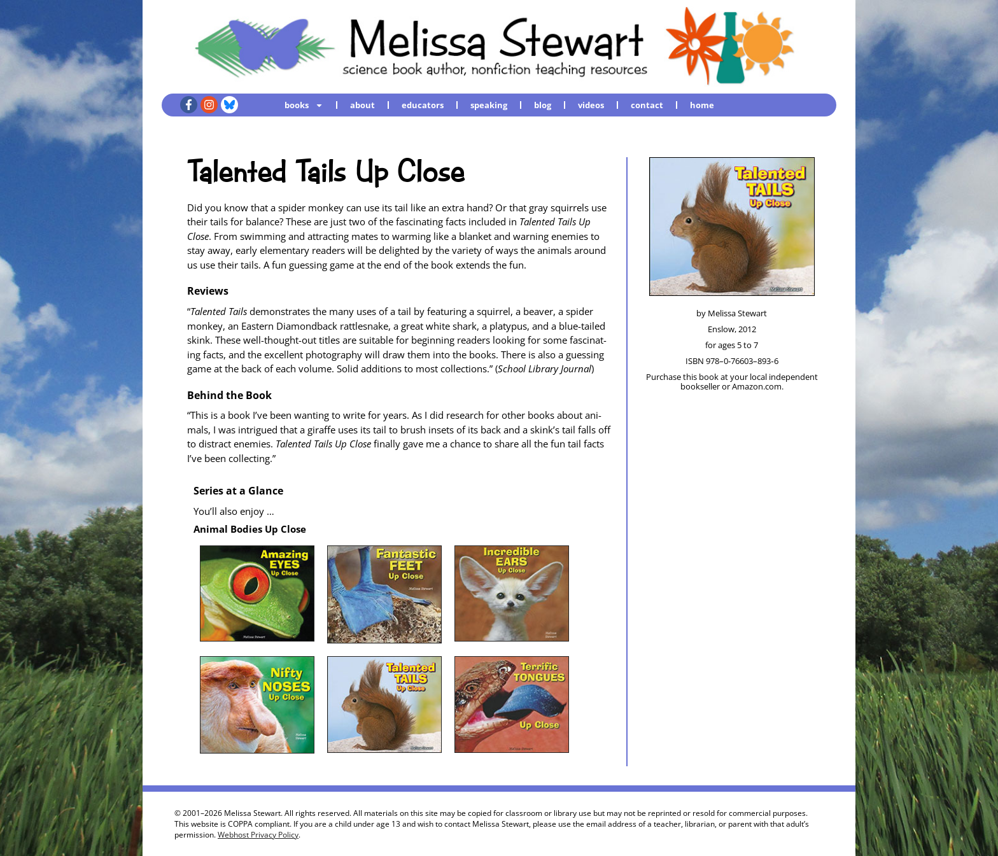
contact (647, 105)
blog (542, 105)
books (304, 104)
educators (423, 105)
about (362, 105)
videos (591, 105)
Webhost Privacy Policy (258, 834)
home (702, 105)
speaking (488, 105)
